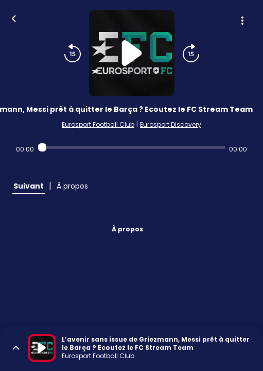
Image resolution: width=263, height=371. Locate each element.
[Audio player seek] (131, 147)
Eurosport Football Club (98, 124)
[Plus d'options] (242, 20)
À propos (127, 229)
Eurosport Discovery (170, 124)
